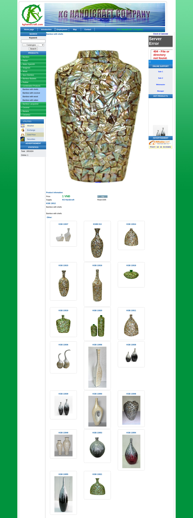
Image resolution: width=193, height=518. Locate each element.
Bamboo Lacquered (30, 104)
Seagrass (26, 68)
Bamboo (25, 57)
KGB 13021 (97, 474)
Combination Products (31, 86)
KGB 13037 (63, 224)
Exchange (31, 130)
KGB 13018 (131, 265)
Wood (24, 71)
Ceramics (26, 115)
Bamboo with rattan (30, 100)
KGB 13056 (97, 345)
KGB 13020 (97, 310)
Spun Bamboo (28, 75)
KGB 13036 (63, 345)
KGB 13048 (131, 394)
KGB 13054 (131, 433)
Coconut (25, 108)
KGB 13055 (63, 474)
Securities (31, 139)
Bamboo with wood (30, 97)
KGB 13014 (131, 224)
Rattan (25, 61)
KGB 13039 (63, 394)
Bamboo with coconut (31, 93)
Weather (30, 126)
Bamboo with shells (30, 89)
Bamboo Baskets (29, 79)
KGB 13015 (63, 265)
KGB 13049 (63, 433)
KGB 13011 (131, 310)
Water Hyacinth (28, 64)
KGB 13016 (97, 265)
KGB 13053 (97, 433)
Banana (25, 111)
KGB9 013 (97, 224)
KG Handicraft (68, 200)
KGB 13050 (97, 394)
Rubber (25, 82)
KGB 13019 (63, 310)
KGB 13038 (131, 345)
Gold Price (31, 135)
